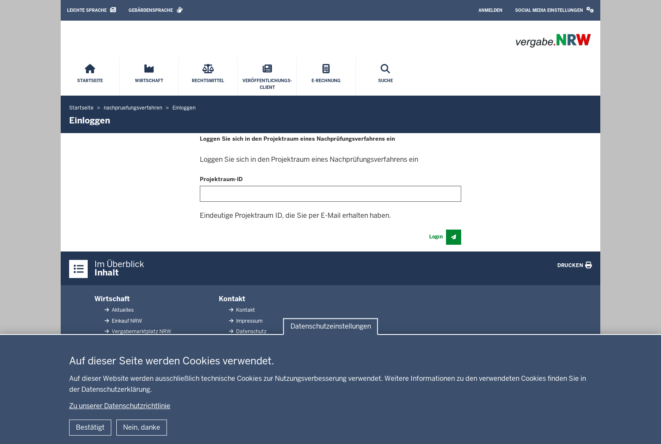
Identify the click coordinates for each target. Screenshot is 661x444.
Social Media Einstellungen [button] (554, 10)
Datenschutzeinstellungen (330, 326)
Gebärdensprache (156, 10)
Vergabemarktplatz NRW (140, 331)
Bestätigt (90, 427)
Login (436, 236)
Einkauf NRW (126, 321)
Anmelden (490, 10)
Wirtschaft (112, 298)
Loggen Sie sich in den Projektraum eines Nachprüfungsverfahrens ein (297, 138)
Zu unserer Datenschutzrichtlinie (119, 405)
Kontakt (232, 298)
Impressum (249, 321)
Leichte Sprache (91, 10)
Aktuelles (122, 310)
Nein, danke (141, 427)
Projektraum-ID (221, 179)
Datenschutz (250, 331)
